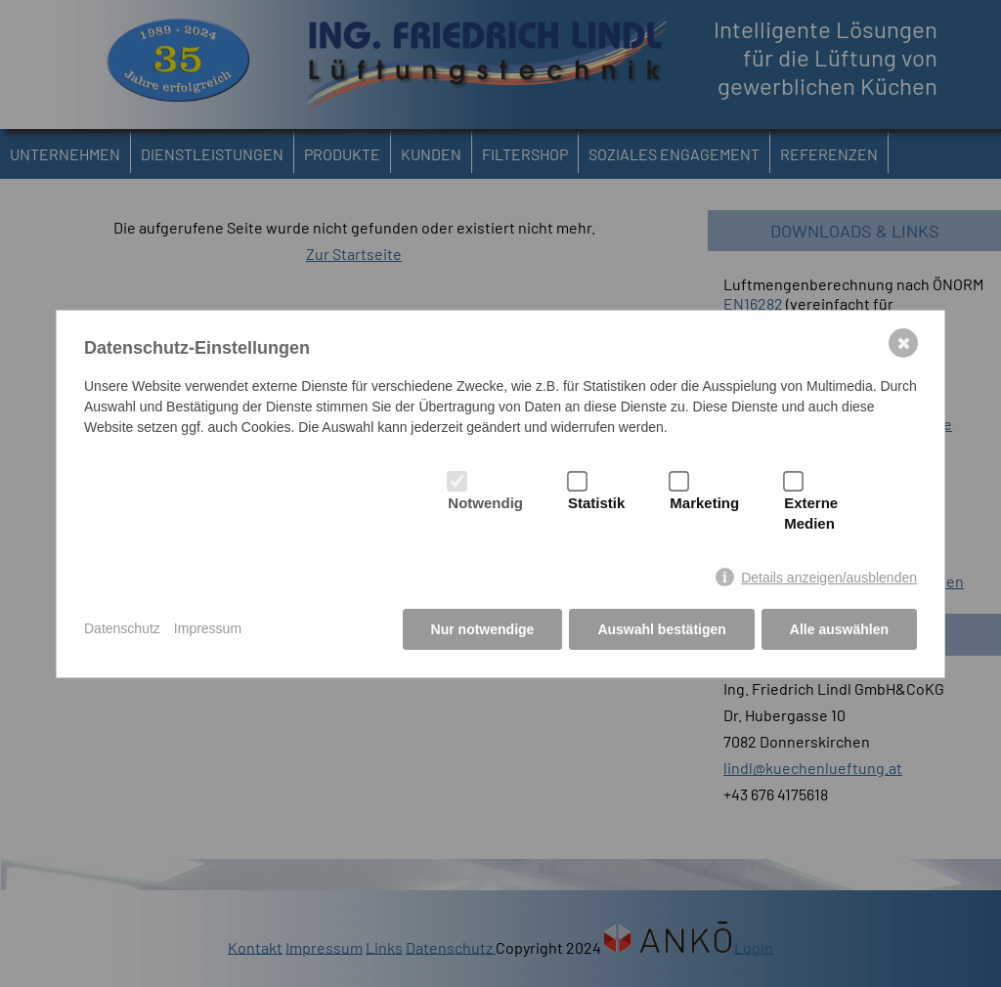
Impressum (207, 628)
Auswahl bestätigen (661, 629)
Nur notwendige (483, 629)
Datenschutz (122, 628)
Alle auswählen (839, 629)
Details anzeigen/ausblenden (829, 577)
